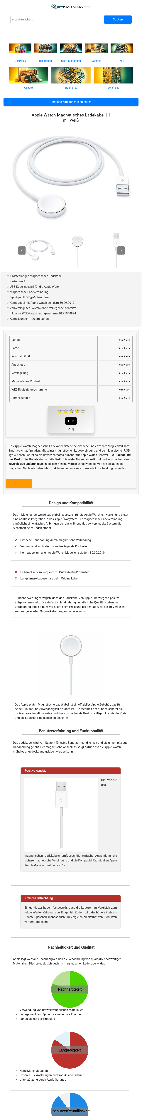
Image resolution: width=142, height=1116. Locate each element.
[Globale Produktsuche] (56, 19)
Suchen (118, 19)
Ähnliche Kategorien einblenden (71, 102)
